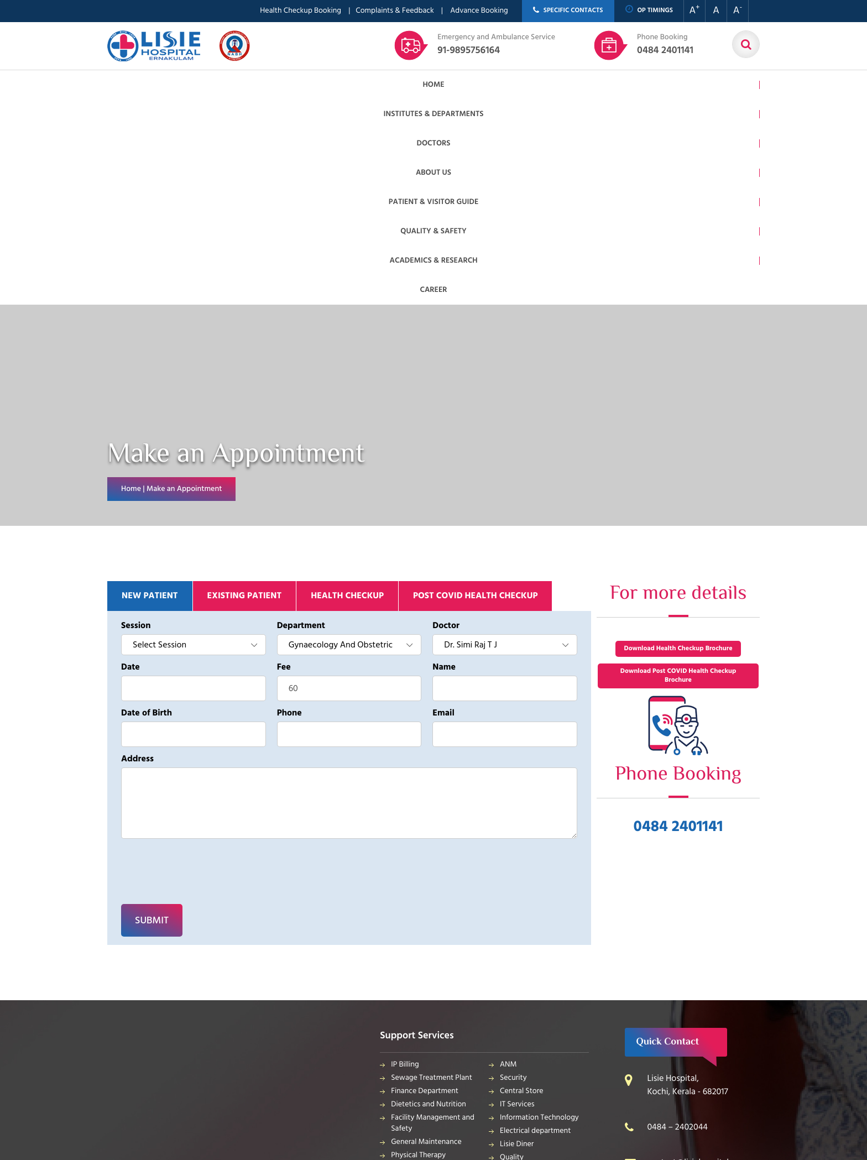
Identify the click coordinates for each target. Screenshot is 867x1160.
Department (301, 420)
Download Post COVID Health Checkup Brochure (678, 470)
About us (368, 85)
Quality (512, 952)
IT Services (517, 899)
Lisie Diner (517, 939)
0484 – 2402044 (677, 922)
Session (135, 420)
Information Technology (539, 912)
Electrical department (535, 925)
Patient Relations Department (528, 1011)
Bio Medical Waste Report (543, 1029)
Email (443, 508)
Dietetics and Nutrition (428, 899)
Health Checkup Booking (300, 10)
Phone (289, 508)
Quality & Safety (537, 85)
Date (130, 462)
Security (513, 872)
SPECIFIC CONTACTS (568, 11)
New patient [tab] (150, 391)
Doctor (445, 420)
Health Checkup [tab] (347, 391)
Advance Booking (479, 10)
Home (163, 85)
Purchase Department (427, 1012)
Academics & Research (629, 85)
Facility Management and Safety (432, 918)
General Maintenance (426, 937)
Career (700, 85)
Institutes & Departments (239, 85)
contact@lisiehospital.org (695, 957)
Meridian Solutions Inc (333, 1082)
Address (137, 554)
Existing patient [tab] (244, 391)
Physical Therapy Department (418, 956)
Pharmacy (407, 998)
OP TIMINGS (649, 10)
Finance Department (424, 886)
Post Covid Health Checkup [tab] (475, 391)
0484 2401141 (665, 45)
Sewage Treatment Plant (431, 872)
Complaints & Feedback (394, 10)
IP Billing (405, 859)
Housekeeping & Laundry (432, 1025)
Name (444, 462)
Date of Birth (146, 508)
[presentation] (180, 654)
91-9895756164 (496, 45)
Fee (284, 462)
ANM (508, 859)
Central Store (522, 886)
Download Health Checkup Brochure (678, 443)
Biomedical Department (539, 979)
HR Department (525, 965)
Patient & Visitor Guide (445, 85)
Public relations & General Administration (433, 980)
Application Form (528, 992)
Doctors (320, 85)
